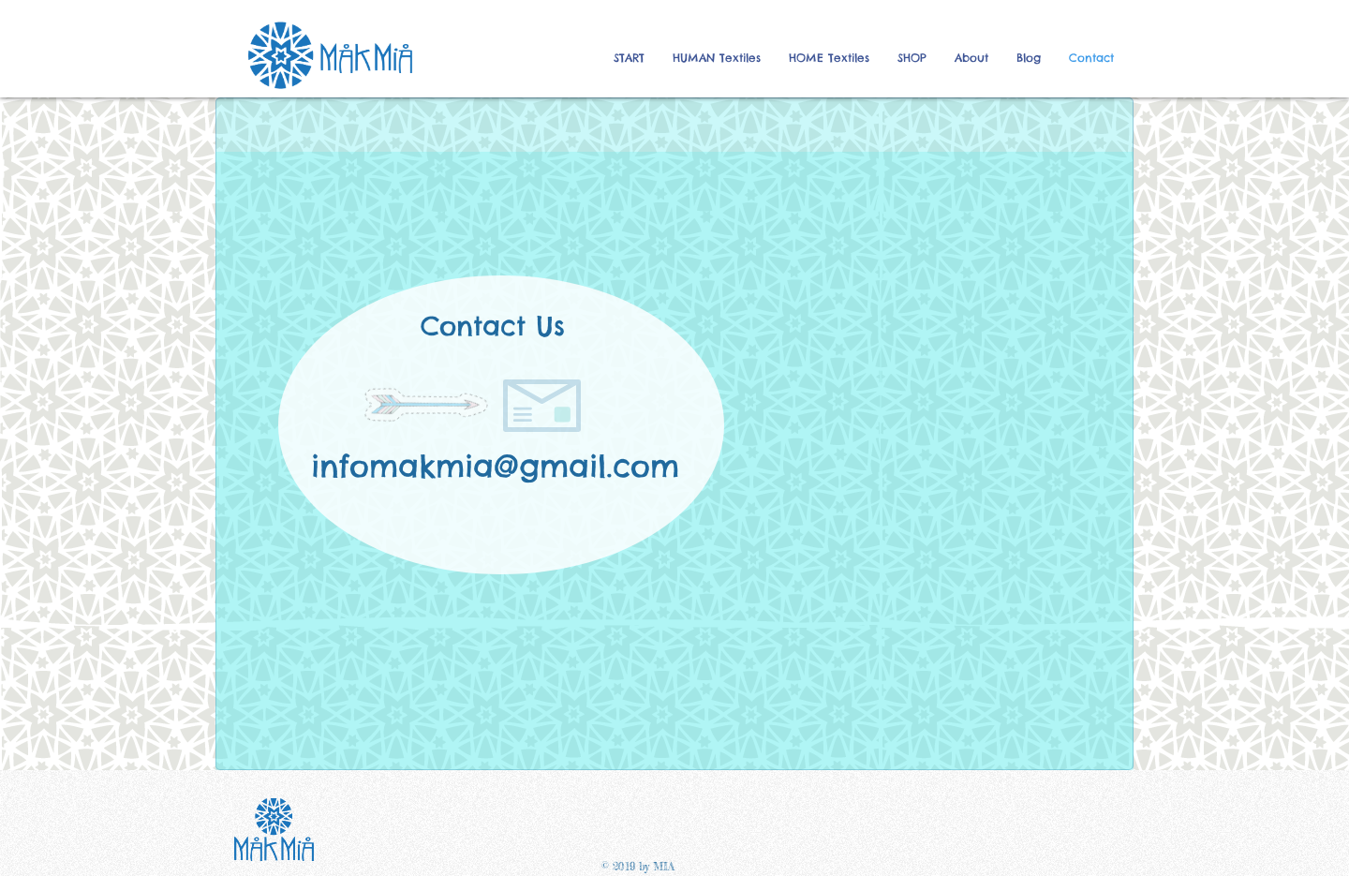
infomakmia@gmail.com (495, 466)
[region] (674, 461)
